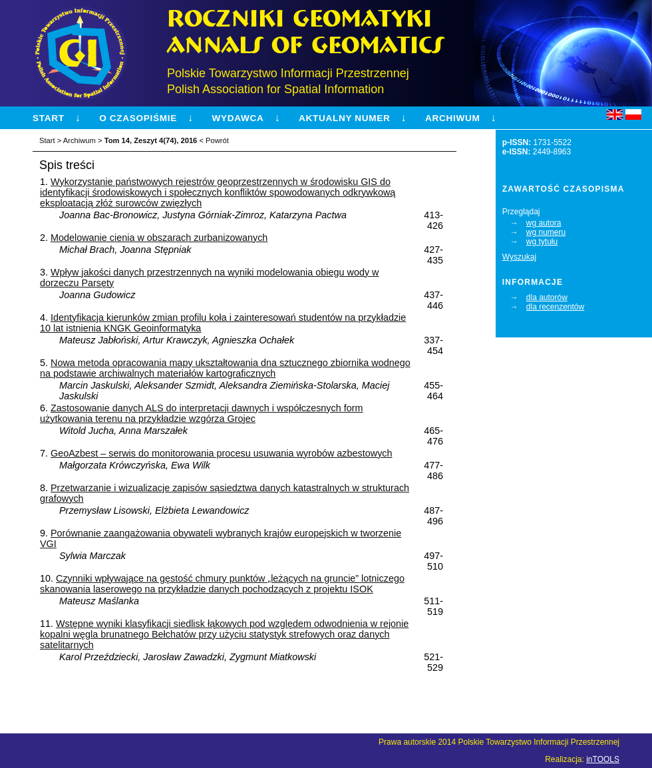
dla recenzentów (555, 306)
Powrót (217, 140)
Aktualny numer (345, 118)
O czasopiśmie (138, 118)
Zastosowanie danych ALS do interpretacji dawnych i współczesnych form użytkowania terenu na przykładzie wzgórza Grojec (201, 413)
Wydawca (237, 118)
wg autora (544, 223)
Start (49, 118)
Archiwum (452, 118)
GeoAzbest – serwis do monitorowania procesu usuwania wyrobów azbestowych (222, 453)
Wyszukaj (519, 257)
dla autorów (547, 297)
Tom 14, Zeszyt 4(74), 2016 (151, 140)
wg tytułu (542, 241)
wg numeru (546, 232)
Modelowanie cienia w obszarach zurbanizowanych (159, 237)
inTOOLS (602, 759)
